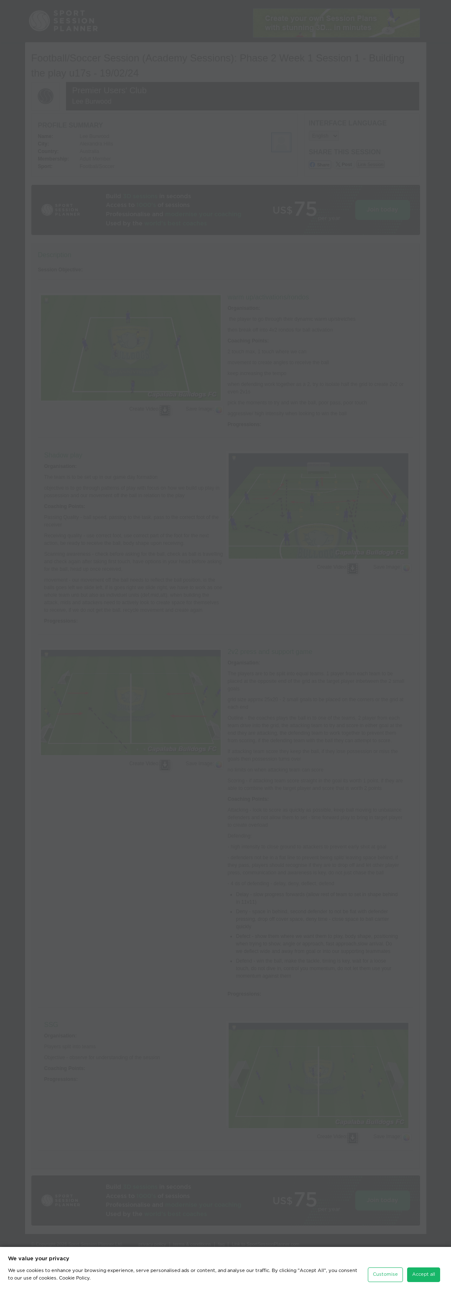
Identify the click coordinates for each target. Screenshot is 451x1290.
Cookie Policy (74, 1278)
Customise (385, 1274)
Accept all (423, 1274)
